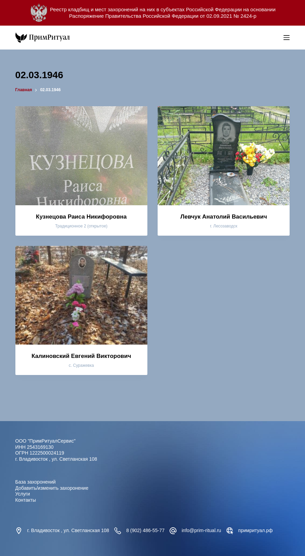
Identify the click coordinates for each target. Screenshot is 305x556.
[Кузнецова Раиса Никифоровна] (81, 155)
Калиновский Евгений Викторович (81, 356)
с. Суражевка (81, 365)
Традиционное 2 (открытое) (81, 226)
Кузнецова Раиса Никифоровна (81, 216)
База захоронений (35, 482)
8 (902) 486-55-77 (145, 530)
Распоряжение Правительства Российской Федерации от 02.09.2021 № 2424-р (162, 16)
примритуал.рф (255, 530)
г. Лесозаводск (223, 226)
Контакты (25, 500)
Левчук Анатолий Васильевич (224, 216)
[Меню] (286, 37)
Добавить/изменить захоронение (52, 488)
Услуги (22, 494)
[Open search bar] (276, 37)
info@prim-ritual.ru (201, 530)
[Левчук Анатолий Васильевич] (224, 155)
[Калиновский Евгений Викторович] (81, 295)
